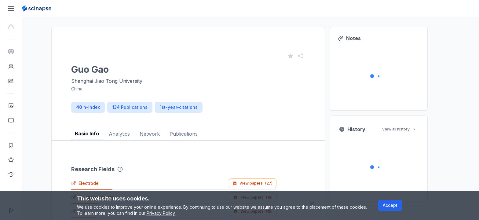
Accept (390, 205)
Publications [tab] (195, 134)
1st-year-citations (190, 107)
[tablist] (199, 129)
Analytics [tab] (130, 134)
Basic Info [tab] (98, 133)
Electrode (96, 183)
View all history (410, 129)
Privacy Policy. (161, 213)
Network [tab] (161, 134)
